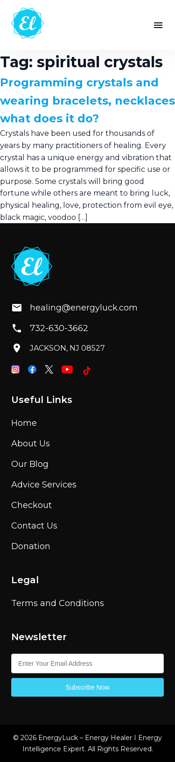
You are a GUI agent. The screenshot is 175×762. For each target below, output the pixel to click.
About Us (30, 443)
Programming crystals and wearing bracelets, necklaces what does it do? (87, 100)
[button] (158, 25)
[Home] (27, 24)
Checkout (31, 505)
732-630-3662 (49, 328)
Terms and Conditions (57, 603)
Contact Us (34, 526)
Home (24, 423)
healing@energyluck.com (66, 307)
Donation (30, 546)
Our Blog (30, 464)
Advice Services (44, 485)
